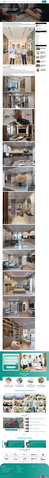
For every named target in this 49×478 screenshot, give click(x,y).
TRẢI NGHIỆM (20, 384)
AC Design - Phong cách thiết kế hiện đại (34, 428)
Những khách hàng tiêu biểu (24, 438)
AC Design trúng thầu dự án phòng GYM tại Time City (43, 66)
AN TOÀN (41, 384)
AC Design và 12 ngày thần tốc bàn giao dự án (43, 49)
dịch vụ (18, 466)
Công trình (13, 1)
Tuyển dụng (36, 1)
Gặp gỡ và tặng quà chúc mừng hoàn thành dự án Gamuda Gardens (43, 52)
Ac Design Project (38, 36)
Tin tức (28, 1)
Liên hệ (40, 1)
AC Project (32, 1)
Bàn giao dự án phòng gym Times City (43, 61)
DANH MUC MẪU (38, 32)
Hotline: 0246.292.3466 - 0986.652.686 (6, 469)
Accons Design (3, 466)
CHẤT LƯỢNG (31, 384)
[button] (45, 457)
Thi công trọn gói (19, 470)
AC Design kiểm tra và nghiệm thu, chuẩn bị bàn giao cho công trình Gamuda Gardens (43, 57)
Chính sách (37, 37)
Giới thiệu (9, 1)
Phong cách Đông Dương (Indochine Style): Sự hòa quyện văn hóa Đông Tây (37, 425)
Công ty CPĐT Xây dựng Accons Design (6, 476)
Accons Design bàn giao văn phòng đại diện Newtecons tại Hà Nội (37, 418)
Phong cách (18, 1)
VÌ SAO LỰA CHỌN (24, 374)
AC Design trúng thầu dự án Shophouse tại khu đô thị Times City (43, 70)
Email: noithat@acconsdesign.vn (5, 470)
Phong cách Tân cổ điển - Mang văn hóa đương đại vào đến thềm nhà (37, 431)
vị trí (33, 466)
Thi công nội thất (19, 469)
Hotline (40, 28)
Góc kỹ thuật (23, 1)
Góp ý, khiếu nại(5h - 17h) (41, 23)
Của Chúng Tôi (24, 450)
